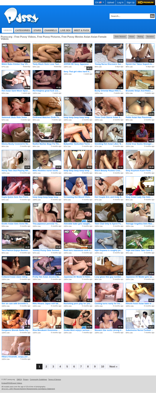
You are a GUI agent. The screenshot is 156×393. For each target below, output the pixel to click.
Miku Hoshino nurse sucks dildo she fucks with (47, 170)
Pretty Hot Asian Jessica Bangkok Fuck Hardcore (47, 277)
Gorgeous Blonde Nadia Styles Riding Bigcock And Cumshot (16, 330)
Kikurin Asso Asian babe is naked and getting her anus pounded (140, 303)
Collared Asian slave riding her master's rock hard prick (16, 277)
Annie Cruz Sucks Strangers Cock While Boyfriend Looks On (140, 144)
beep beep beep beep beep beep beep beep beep (78, 117)
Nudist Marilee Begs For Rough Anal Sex (47, 144)
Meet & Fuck (81, 30)
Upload (110, 2)
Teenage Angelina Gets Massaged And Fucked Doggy (140, 224)
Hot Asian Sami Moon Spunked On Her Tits (16, 91)
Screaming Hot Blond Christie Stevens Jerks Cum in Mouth (78, 197)
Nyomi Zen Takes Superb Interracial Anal (140, 64)
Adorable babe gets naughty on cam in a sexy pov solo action (78, 224)
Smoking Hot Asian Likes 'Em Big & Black (109, 144)
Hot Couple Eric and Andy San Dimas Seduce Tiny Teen (109, 197)
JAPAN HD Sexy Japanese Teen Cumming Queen (78, 64)
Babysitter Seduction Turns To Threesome (78, 144)
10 (102, 366)
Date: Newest (120, 36)
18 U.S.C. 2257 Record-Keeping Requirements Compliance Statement (28, 389)
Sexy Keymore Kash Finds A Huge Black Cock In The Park (140, 170)
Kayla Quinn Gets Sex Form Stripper (16, 197)
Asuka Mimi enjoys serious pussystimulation (78, 330)
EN (99, 2)
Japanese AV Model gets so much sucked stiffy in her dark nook (140, 277)
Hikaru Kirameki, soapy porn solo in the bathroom (16, 357)
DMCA (19, 379)
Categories (22, 30)
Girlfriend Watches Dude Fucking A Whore (47, 117)
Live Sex (65, 30)
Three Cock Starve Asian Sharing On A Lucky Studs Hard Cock (109, 117)
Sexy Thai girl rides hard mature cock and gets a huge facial (78, 71)
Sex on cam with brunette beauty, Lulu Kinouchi (16, 303)
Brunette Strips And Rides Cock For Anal (140, 91)
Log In (120, 2)
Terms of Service (54, 379)
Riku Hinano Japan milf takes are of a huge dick (47, 303)
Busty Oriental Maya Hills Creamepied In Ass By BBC (109, 91)
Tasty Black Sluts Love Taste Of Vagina (47, 64)
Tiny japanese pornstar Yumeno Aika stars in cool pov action (47, 224)
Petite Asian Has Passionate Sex (140, 117)
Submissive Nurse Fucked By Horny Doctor (140, 330)
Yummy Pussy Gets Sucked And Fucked (47, 250)
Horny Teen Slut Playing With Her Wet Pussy (16, 170)
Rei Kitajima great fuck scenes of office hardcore (47, 91)
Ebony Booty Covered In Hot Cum (16, 144)
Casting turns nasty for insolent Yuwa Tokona (109, 303)
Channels (50, 30)
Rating (140, 36)
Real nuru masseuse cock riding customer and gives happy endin (78, 250)
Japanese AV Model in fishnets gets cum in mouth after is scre (78, 277)
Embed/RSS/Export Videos (12, 383)
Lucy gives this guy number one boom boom (109, 277)
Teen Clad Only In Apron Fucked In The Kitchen (109, 224)
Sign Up (131, 2)
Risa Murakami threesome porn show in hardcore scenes (47, 330)
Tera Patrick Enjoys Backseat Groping (16, 250)
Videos (7, 30)
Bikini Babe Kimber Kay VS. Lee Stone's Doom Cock (16, 64)
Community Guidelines (38, 379)
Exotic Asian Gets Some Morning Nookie (16, 224)
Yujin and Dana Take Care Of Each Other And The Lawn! (140, 250)
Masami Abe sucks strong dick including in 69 (109, 330)
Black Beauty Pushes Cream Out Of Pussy (109, 170)
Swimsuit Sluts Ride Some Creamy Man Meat (16, 117)
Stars (37, 30)
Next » (113, 366)
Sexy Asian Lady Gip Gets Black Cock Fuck (140, 197)
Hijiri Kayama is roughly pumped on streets (109, 250)
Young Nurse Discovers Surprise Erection (109, 64)
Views (131, 36)
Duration (150, 36)
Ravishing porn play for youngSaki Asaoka (78, 303)
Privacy (26, 379)
